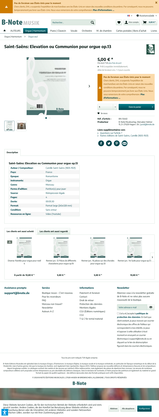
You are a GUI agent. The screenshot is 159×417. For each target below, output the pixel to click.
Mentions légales (88, 307)
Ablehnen (113, 408)
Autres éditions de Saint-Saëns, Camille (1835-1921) (123, 135)
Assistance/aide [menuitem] (146, 15)
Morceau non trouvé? (52, 304)
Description (12, 152)
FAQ (44, 300)
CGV (82, 315)
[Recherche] (92, 22)
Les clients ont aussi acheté (20, 231)
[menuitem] (73, 22)
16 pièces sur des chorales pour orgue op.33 (97, 262)
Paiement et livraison (90, 293)
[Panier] (149, 22)
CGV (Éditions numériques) (92, 311)
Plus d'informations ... (103, 10)
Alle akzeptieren (128, 408)
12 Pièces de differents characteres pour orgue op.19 (61, 262)
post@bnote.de (147, 124)
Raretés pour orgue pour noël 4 (24, 262)
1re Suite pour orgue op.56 (134, 260)
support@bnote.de (17, 293)
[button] (4, 412)
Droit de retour (87, 300)
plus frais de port (115, 63)
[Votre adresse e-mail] (132, 307)
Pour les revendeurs (51, 296)
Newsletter (47, 307)
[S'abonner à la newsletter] (151, 307)
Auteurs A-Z (48, 311)
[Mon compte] (131, 22)
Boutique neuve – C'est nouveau (57, 293)
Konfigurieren (144, 408)
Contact (83, 296)
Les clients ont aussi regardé (54, 231)
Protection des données (91, 304)
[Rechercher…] (73, 22)
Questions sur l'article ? (110, 133)
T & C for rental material (91, 318)
